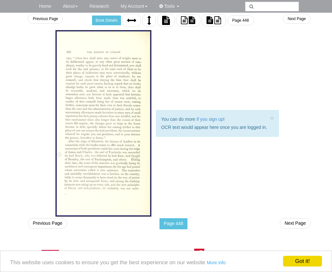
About (70, 6)
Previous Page (45, 19)
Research (99, 6)
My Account (134, 6)
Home (45, 6)
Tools (169, 6)
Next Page (297, 19)
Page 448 (240, 20)
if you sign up (209, 119)
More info (216, 262)
